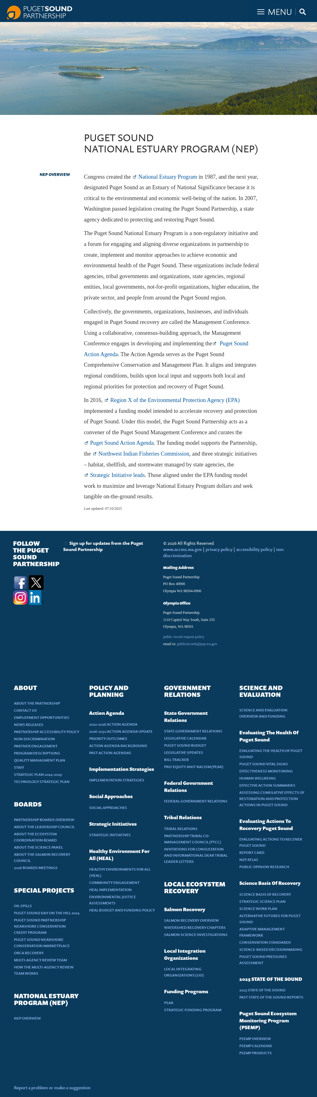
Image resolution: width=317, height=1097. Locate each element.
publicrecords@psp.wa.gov (197, 644)
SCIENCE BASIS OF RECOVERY (265, 894)
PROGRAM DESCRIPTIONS (37, 753)
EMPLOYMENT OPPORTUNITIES (41, 717)
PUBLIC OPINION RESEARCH (264, 866)
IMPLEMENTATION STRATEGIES (116, 780)
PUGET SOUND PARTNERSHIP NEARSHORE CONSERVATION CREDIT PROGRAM (40, 926)
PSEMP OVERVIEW (255, 1038)
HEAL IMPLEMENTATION (110, 889)
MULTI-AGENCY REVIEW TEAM (40, 960)
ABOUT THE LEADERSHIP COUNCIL (44, 826)
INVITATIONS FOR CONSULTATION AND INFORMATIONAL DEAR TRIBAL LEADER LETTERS (196, 855)
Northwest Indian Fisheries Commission (143, 454)
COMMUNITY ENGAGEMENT (114, 882)
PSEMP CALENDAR (255, 1045)
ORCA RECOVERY (29, 952)
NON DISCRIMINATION (34, 738)
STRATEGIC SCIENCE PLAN (262, 901)
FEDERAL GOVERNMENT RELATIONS (196, 801)
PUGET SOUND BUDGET (185, 745)
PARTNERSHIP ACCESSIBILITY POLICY (46, 731)
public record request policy (183, 637)
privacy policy (219, 549)
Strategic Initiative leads (117, 475)
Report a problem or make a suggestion (52, 1087)
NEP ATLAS (248, 859)
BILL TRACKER (176, 759)
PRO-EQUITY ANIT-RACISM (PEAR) (194, 766)
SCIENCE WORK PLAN (258, 908)
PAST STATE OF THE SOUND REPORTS (271, 997)
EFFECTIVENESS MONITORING (266, 771)
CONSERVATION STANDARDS (265, 942)
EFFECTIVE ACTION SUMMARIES (267, 785)
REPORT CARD (251, 852)
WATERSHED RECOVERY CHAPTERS (195, 927)
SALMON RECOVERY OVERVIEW (191, 920)
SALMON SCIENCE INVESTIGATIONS (196, 934)
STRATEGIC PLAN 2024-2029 (38, 774)
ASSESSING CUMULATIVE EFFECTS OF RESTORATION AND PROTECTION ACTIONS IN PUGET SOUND (271, 798)
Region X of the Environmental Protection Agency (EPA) (175, 400)
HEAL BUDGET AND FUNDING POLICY (122, 910)
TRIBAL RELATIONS (181, 828)
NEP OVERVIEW (55, 174)
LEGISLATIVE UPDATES (183, 752)
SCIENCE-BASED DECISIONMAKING (270, 949)
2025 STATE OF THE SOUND (262, 990)
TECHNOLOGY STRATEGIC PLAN (42, 781)
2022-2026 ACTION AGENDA (113, 724)
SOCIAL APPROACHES (108, 807)
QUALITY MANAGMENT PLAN (39, 760)
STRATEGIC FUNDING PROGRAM (192, 1009)
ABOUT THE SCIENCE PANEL (38, 847)
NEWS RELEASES (28, 724)
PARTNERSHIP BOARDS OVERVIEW (44, 819)
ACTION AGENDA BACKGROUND (118, 745)
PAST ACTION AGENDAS (110, 752)
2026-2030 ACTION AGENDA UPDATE (121, 731)
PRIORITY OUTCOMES (108, 738)
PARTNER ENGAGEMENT (36, 746)
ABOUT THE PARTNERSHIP (37, 703)
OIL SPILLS (23, 905)
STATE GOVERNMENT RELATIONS (193, 731)
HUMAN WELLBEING (257, 778)
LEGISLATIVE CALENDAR (185, 738)
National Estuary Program (167, 177)
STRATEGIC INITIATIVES (110, 834)
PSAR (168, 1002)
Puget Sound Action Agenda (122, 443)
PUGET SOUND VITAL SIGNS (263, 764)
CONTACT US (25, 710)
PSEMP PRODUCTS (255, 1052)
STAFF (19, 767)
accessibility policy (253, 549)
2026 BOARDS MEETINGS (36, 867)
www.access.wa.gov (182, 549)
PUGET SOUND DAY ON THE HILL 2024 (47, 913)
